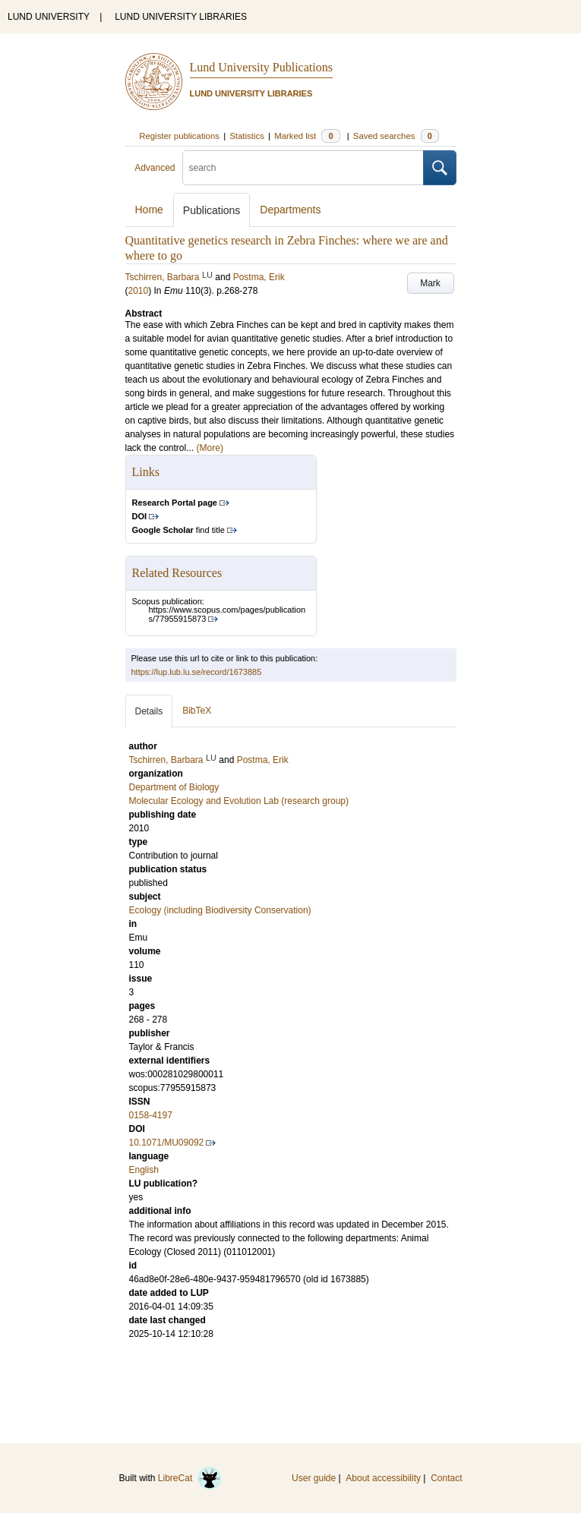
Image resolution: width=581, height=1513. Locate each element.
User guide (314, 1478)
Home (149, 209)
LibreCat (190, 1478)
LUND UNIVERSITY (49, 16)
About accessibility (383, 1478)
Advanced (154, 167)
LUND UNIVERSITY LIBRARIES (181, 16)
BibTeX (196, 710)
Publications (212, 210)
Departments (290, 209)
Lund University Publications (261, 67)
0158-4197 (150, 1115)
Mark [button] (430, 283)
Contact (446, 1478)
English (144, 1170)
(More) (210, 448)
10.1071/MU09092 (166, 1142)
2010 (138, 290)
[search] (303, 167)
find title (178, 529)
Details (149, 711)
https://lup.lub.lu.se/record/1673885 (196, 671)
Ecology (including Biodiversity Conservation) (220, 910)
